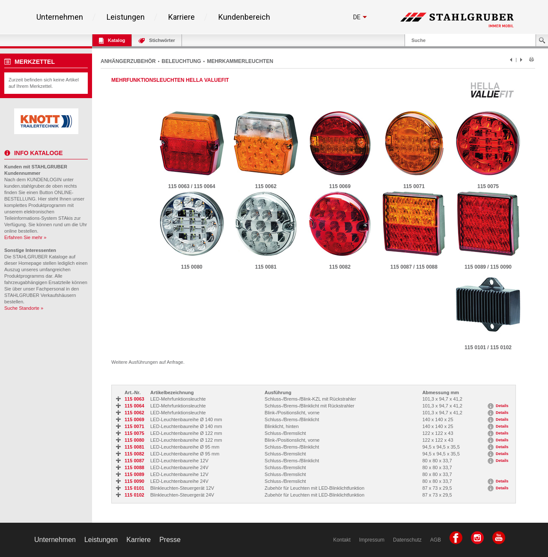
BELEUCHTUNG (181, 61)
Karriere (181, 17)
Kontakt (342, 540)
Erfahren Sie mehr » (25, 237)
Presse (170, 539)
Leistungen (126, 17)
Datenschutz (407, 540)
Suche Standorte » (23, 308)
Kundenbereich (244, 17)
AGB (435, 540)
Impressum (371, 540)
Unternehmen (59, 17)
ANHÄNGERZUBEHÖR (128, 61)
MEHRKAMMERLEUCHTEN (240, 61)
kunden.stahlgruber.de (27, 186)
